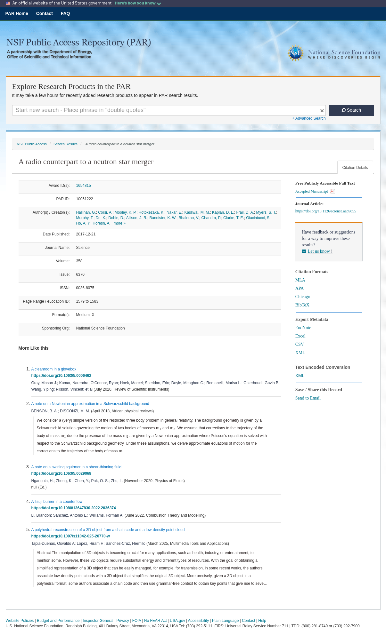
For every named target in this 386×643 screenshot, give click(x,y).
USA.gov (177, 620)
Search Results (65, 144)
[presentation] (158, 428)
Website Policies (20, 620)
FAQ (65, 13)
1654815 (83, 185)
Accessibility (198, 620)
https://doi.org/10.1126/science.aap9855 (326, 211)
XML (300, 352)
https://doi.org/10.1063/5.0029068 (62, 473)
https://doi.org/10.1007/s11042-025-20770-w (71, 536)
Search (351, 110)
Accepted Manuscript (315, 191)
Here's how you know (138, 3)
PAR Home (16, 13)
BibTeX (302, 305)
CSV (299, 344)
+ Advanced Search (308, 118)
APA (299, 288)
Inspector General (98, 620)
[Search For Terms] (169, 110)
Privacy (123, 620)
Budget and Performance (58, 620)
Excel (300, 336)
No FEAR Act (155, 620)
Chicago (302, 296)
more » (120, 223)
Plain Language (225, 620)
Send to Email (308, 398)
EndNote (303, 327)
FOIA (136, 620)
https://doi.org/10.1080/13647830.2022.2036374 (74, 508)
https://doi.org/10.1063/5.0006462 (62, 375)
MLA (300, 280)
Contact (44, 13)
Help (262, 620)
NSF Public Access (32, 144)
